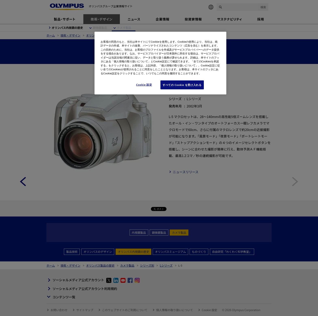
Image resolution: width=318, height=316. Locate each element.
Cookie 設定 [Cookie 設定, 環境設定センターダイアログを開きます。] (144, 85)
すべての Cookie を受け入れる (182, 85)
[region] (160, 63)
